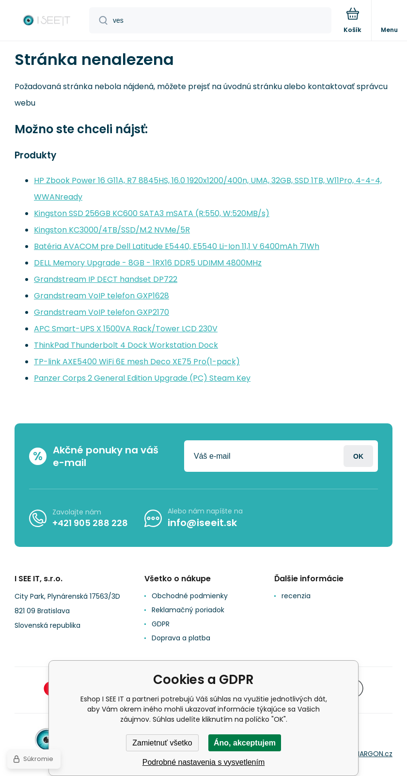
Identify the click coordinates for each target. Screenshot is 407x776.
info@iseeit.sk (202, 522)
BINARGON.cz (371, 754)
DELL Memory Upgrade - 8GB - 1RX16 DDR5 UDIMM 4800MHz (148, 262)
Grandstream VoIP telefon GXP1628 (101, 295)
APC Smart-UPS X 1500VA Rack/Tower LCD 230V (126, 328)
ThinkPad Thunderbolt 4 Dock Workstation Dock (126, 345)
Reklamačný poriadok (188, 610)
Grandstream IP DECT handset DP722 (105, 279)
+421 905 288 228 (90, 523)
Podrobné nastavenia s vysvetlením (203, 762)
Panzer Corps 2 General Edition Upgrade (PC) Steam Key (142, 378)
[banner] (45, 21)
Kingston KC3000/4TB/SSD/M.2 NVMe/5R (112, 229)
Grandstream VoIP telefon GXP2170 (101, 312)
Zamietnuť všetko (162, 743)
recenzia (296, 596)
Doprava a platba (181, 638)
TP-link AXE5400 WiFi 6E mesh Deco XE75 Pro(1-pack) (137, 361)
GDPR (161, 624)
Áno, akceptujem (245, 743)
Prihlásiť (358, 456)
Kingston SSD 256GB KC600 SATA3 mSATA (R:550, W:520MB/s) (151, 213)
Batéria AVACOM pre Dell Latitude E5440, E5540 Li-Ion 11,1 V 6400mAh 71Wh (176, 246)
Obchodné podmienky (190, 596)
